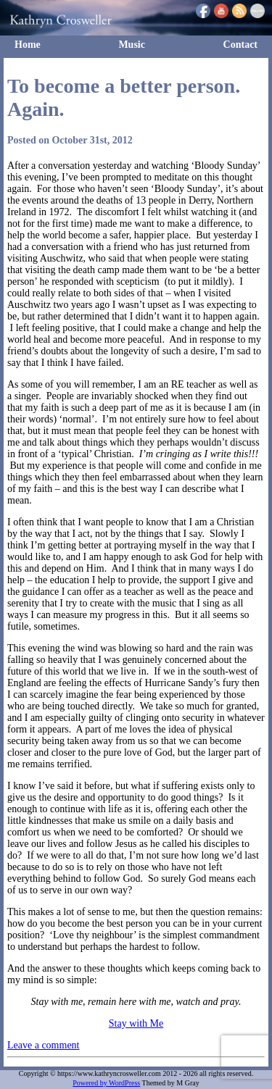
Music (131, 44)
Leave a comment (43, 1045)
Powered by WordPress (106, 1083)
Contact (240, 44)
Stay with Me (136, 1023)
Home (28, 44)
